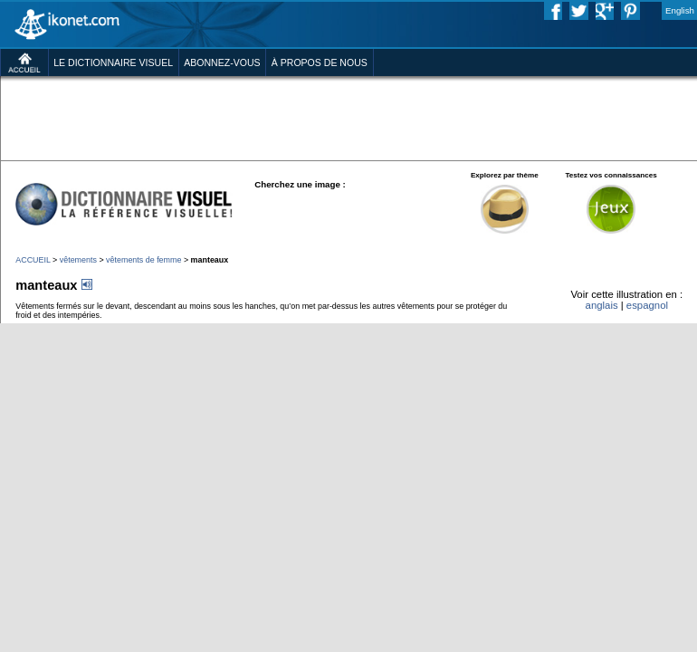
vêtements (78, 259)
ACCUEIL (32, 259)
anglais (602, 305)
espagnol (647, 305)
